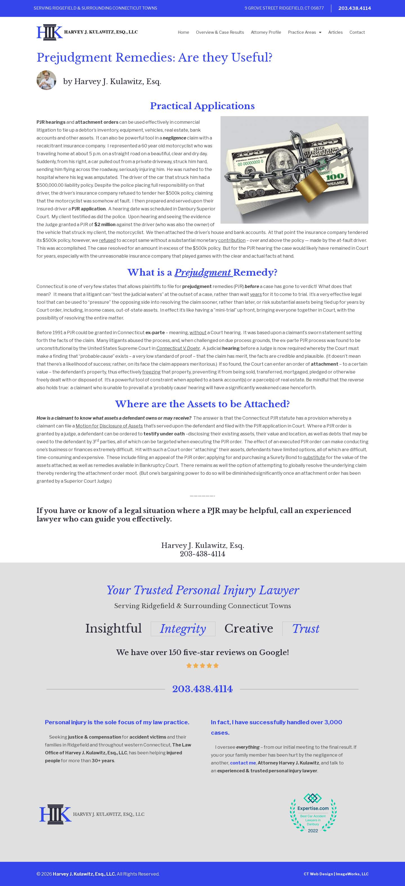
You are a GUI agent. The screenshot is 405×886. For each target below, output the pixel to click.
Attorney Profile (266, 32)
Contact (357, 32)
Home (183, 32)
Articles (335, 32)
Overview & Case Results (220, 32)
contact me (243, 762)
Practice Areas (304, 32)
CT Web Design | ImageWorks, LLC (336, 873)
